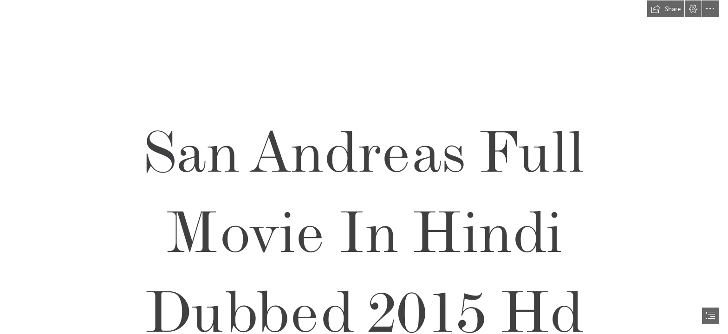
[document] (364, 167)
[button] (665, 8)
